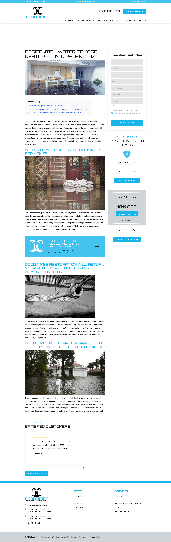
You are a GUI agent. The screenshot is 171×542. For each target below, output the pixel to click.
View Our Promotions (138, 1)
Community (78, 496)
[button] (119, 172)
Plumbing (119, 496)
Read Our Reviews (89, 1)
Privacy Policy (95, 537)
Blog (75, 500)
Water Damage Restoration (128, 503)
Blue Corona (70, 537)
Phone (114, 81)
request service (134, 11)
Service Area (79, 503)
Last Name (115, 68)
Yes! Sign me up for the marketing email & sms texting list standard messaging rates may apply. (128, 113)
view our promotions (127, 239)
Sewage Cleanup (122, 511)
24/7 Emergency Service (36, 1)
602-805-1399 (109, 11)
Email (114, 75)
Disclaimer (83, 537)
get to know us (127, 180)
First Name (115, 62)
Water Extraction (123, 500)
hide (37, 102)
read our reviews (36, 474)
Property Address (117, 88)
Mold (117, 507)
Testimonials (79, 507)
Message (114, 101)
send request (127, 123)
